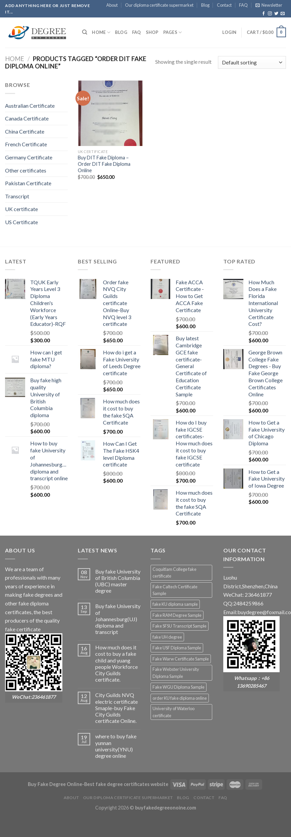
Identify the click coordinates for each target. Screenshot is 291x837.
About (112, 5)
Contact (224, 5)
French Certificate (26, 144)
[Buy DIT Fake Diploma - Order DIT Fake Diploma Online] (110, 113)
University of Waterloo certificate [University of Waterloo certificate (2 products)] (173, 712)
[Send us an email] (283, 13)
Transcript (17, 196)
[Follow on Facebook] (263, 13)
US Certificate (21, 222)
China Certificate (24, 131)
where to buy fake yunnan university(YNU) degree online (115, 746)
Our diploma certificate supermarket (159, 5)
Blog (205, 5)
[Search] (84, 32)
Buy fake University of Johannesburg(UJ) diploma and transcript (117, 619)
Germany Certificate (28, 157)
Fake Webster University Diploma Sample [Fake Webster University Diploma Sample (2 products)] (176, 673)
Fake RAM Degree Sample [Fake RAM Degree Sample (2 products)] (177, 615)
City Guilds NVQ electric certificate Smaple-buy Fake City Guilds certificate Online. (116, 708)
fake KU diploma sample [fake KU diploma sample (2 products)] (175, 604)
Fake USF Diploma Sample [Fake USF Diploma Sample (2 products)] (177, 647)
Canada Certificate (27, 118)
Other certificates (25, 170)
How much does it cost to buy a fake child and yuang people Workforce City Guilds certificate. (116, 663)
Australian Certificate (30, 105)
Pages (172, 32)
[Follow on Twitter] (276, 13)
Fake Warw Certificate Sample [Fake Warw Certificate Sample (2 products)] (181, 658)
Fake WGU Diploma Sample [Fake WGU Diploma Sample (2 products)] (179, 687)
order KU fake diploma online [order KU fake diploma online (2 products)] (180, 698)
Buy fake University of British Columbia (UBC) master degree (117, 581)
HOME (101, 32)
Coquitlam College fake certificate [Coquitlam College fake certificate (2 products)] (174, 573)
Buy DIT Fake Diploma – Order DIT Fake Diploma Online (104, 164)
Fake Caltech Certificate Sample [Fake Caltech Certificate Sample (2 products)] (175, 590)
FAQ (243, 5)
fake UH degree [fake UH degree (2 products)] (167, 637)
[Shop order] (252, 62)
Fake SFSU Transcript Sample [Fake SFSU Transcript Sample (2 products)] (180, 626)
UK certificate (21, 209)
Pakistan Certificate (28, 183)
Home (14, 58)
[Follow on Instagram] (270, 13)
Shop (152, 32)
